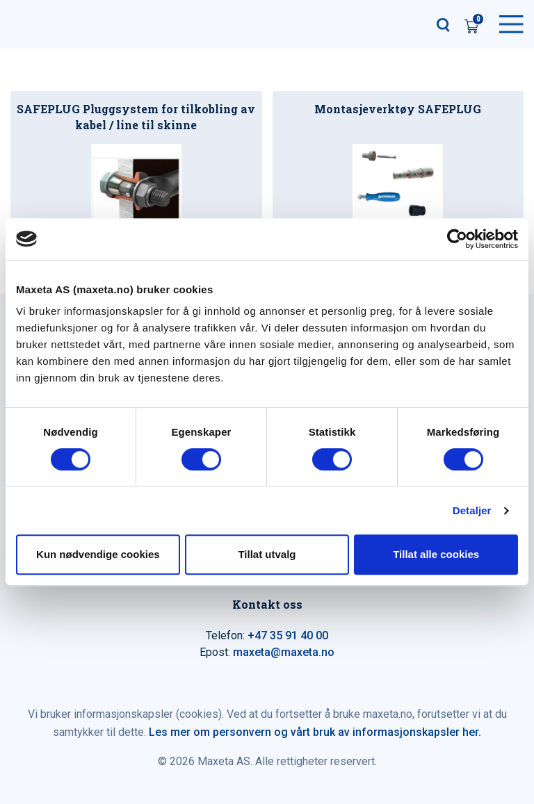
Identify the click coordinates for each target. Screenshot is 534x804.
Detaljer (472, 510)
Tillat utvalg (267, 554)
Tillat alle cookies (436, 554)
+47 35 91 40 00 (288, 635)
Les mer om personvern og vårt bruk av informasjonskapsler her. (315, 732)
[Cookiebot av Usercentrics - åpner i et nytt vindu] (457, 239)
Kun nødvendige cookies (98, 554)
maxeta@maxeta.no (283, 652)
